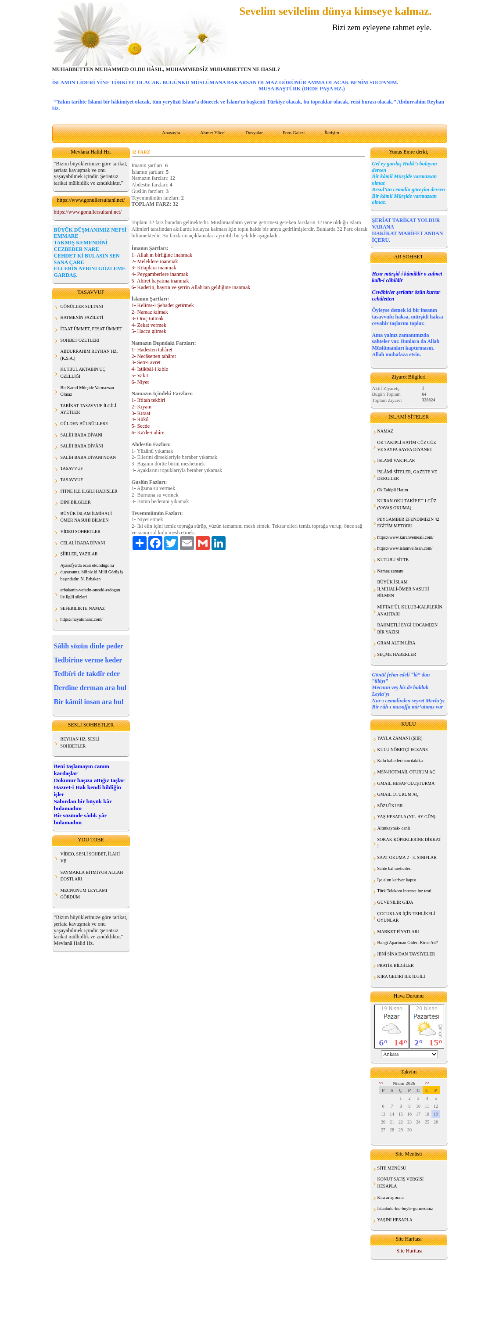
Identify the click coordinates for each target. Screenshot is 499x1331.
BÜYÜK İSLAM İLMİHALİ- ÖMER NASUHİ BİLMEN (87, 517)
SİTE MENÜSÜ (391, 1168)
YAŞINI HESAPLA (395, 1219)
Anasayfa (171, 132)
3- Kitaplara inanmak (154, 268)
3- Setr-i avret (146, 362)
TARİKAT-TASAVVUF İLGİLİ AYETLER (89, 409)
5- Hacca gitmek (149, 331)
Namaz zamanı (390, 571)
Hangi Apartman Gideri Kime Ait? (407, 942)
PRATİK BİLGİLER (395, 965)
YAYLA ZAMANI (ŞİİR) (400, 738)
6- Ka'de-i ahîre (148, 432)
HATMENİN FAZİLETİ (82, 317)
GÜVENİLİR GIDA (395, 902)
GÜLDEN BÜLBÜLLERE (84, 423)
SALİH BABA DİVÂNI (82, 446)
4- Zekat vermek (149, 325)
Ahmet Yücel (213, 132)
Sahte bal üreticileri (394, 868)
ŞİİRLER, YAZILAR (79, 553)
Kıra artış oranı (390, 1197)
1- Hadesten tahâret (152, 350)
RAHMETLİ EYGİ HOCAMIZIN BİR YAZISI (407, 628)
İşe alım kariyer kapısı (396, 879)
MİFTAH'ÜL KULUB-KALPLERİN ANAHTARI (409, 610)
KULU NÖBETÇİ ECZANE (402, 749)
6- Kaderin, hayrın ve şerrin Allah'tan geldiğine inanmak (191, 287)
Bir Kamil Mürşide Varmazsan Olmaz (87, 391)
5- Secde (141, 426)
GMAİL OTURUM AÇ (398, 794)
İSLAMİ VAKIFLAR (396, 460)
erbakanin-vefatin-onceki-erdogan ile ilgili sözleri (90, 593)
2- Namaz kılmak (150, 312)
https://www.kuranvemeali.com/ (405, 537)
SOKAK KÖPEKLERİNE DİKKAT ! (409, 843)
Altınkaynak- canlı (393, 828)
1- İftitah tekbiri (148, 400)
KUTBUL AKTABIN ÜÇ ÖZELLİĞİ (83, 373)
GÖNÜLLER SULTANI (82, 306)
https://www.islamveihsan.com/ (405, 548)
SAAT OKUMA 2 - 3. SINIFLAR (407, 857)
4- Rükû (140, 419)
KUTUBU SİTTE (393, 559)
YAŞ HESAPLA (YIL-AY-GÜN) (406, 816)
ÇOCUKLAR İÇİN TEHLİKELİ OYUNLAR (406, 917)
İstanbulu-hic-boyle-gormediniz (405, 1208)
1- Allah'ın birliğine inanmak (162, 255)
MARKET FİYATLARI (398, 931)
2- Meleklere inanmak (155, 261)
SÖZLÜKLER (390, 805)
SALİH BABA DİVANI (82, 435)
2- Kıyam (142, 407)
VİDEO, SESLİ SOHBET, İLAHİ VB (90, 857)
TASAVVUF (72, 468)
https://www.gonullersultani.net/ (88, 212)
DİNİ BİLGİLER (76, 502)
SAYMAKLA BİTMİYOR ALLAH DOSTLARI (92, 876)
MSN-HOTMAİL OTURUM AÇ (406, 771)
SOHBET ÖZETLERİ (80, 340)
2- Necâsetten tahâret (154, 356)
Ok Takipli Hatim (392, 489)
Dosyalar (254, 132)
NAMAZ (385, 431)
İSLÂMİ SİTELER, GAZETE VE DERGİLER (407, 475)
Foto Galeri (294, 132)
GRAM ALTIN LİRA (396, 642)
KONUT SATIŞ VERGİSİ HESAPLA (400, 1182)
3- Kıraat (141, 413)
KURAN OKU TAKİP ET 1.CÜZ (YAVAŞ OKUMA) (407, 504)
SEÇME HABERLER (396, 654)
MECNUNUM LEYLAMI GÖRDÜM (84, 894)
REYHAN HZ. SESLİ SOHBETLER (80, 742)
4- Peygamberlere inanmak (160, 274)
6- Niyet (140, 382)
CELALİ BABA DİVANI (83, 542)
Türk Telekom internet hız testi (404, 890)
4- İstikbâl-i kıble (150, 369)
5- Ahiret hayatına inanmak (160, 281)
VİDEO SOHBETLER (81, 531)
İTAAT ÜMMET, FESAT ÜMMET (91, 328)
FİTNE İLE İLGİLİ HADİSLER (89, 491)
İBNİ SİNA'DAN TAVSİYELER (406, 954)
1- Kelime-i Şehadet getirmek (163, 305)
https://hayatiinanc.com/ (82, 619)
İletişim (331, 132)
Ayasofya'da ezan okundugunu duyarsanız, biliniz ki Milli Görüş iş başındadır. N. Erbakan (92, 572)
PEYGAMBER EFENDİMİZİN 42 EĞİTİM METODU (408, 523)
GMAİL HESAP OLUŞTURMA (406, 783)
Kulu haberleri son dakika (400, 760)
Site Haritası (409, 1251)
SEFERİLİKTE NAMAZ (83, 608)
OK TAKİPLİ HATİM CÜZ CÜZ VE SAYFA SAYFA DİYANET (406, 446)
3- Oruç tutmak (148, 318)
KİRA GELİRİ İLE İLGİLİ (401, 976)
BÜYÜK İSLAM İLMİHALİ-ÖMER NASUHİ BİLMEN (403, 589)
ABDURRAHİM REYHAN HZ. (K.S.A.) (89, 355)
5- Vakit (140, 375)
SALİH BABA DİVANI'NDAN (88, 457)
